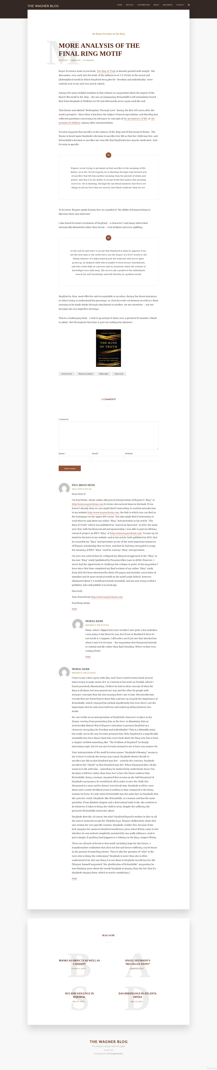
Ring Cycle (119, 374)
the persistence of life (135, 118)
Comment (63, 419)
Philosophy (103, 374)
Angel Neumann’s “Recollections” (137, 963)
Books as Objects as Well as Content (79, 963)
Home (119, 5)
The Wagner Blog (43, 6)
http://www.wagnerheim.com (88, 504)
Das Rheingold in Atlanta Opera (137, 998)
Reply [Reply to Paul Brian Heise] (74, 609)
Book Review (66, 374)
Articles (129, 5)
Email (95, 454)
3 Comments (88, 60)
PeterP (64, 60)
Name (62, 454)
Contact (180, 5)
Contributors (143, 5)
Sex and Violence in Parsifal (79, 998)
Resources (167, 5)
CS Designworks (115, 1057)
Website (129, 454)
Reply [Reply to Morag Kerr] (88, 657)
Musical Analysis (86, 374)
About (156, 5)
